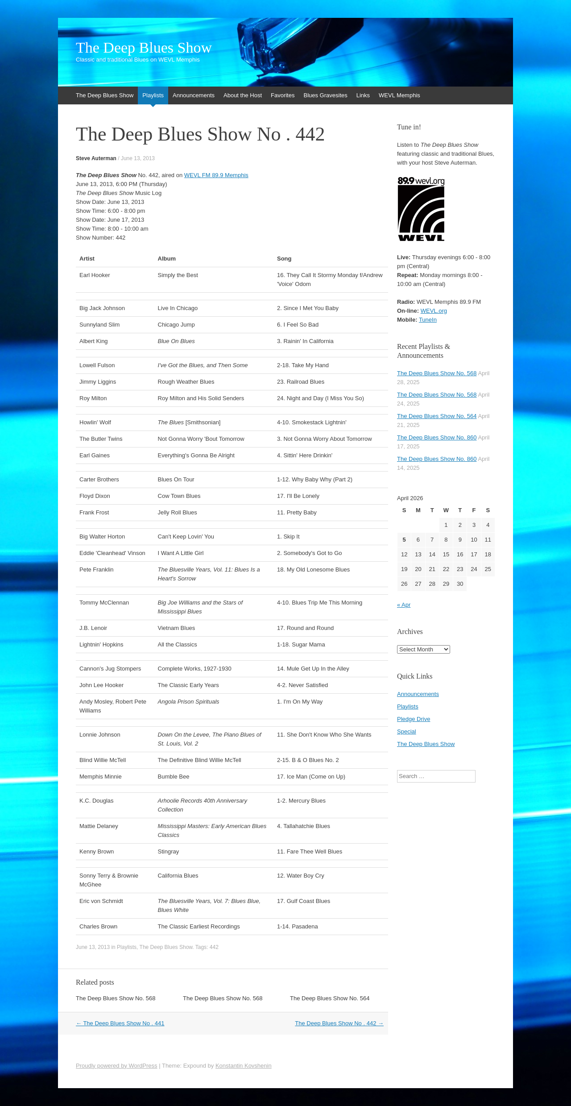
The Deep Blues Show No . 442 (339, 1023)
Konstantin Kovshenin (243, 1065)
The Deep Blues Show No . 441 (120, 1023)
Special (406, 731)
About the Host (242, 95)
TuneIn (428, 319)
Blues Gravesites (325, 95)
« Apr (403, 604)
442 (214, 947)
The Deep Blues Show (144, 47)
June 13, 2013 (138, 158)
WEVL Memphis (399, 95)
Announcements (194, 95)
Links (363, 95)
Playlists (153, 95)
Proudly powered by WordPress (116, 1065)
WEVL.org (434, 310)
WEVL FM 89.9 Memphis (216, 175)
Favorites (282, 95)
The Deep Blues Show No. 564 (330, 998)
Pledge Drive (413, 719)
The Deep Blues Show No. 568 (116, 998)
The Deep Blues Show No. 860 (437, 437)
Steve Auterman (96, 158)
